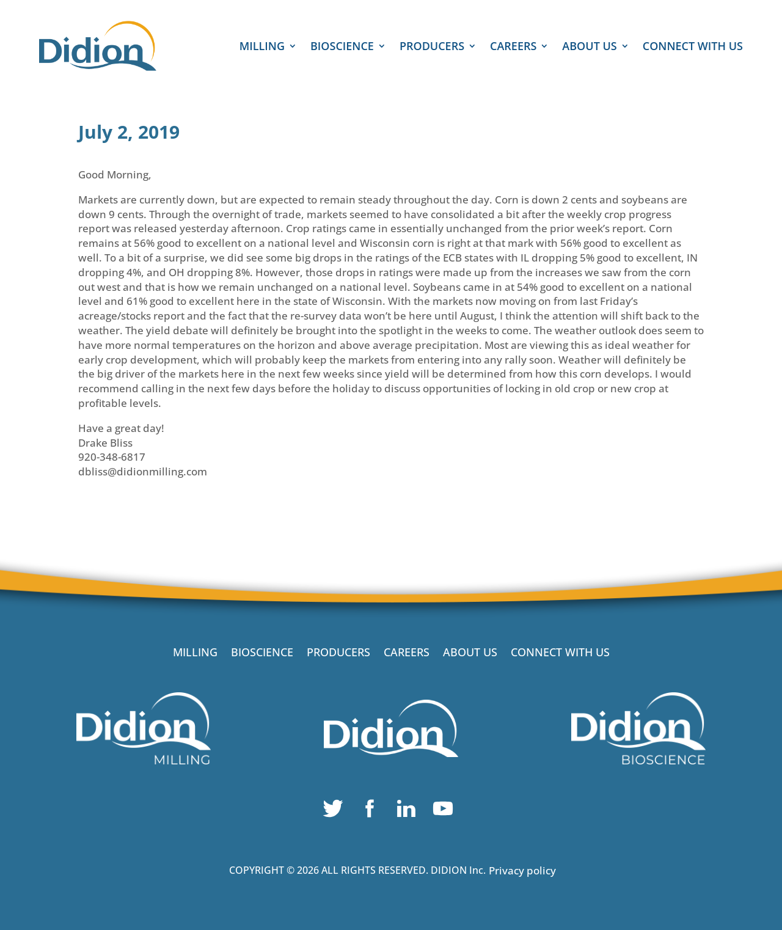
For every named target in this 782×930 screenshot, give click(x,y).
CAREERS (513, 47)
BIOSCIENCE (342, 47)
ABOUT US (589, 47)
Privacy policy (522, 870)
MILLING (262, 47)
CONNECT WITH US (693, 47)
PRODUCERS (432, 47)
